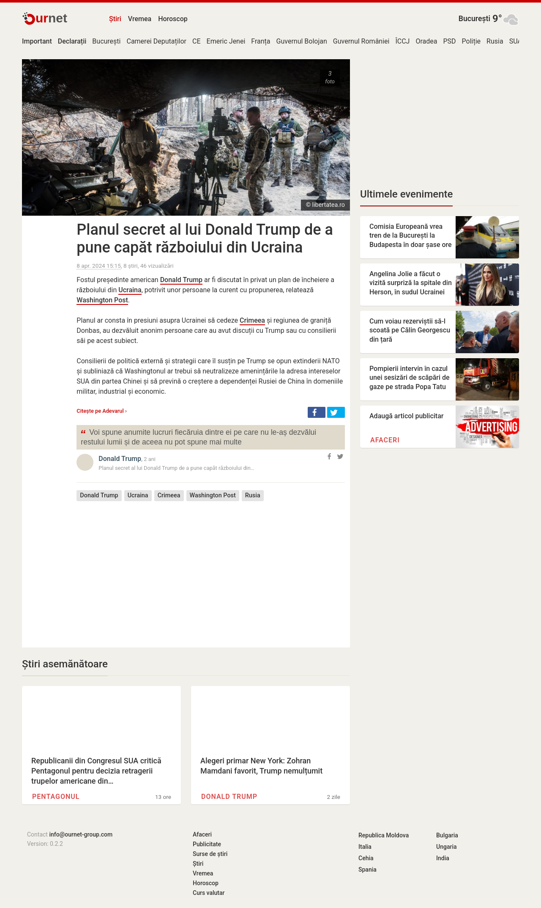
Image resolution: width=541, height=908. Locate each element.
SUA (515, 41)
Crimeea (252, 320)
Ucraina (129, 290)
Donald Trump (181, 280)
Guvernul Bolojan (301, 41)
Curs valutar (208, 892)
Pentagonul (55, 797)
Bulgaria (447, 835)
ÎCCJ (402, 41)
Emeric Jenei (226, 41)
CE (196, 41)
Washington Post (102, 300)
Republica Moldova (383, 835)
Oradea (426, 41)
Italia (365, 846)
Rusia (494, 41)
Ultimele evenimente (406, 194)
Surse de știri (210, 853)
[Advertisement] (211, 568)
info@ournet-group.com (80, 834)
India (442, 858)
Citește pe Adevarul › (101, 411)
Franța (260, 41)
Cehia (366, 858)
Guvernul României (361, 41)
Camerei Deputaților (156, 41)
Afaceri (385, 440)
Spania (367, 869)
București (474, 18)
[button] (316, 412)
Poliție (471, 41)
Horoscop (173, 19)
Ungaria (446, 846)
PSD (449, 41)
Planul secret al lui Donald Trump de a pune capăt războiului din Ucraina (205, 238)
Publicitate (207, 844)
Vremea (139, 19)
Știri (115, 19)
